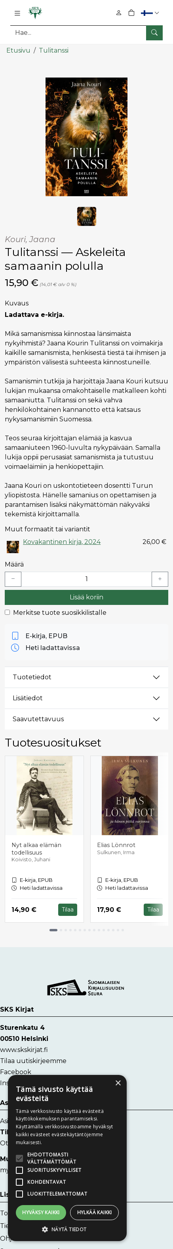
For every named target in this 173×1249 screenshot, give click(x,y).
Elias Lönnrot (116, 844)
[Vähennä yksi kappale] (13, 578)
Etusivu (18, 50)
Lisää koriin (86, 597)
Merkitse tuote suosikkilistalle (59, 612)
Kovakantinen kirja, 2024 (62, 542)
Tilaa (68, 909)
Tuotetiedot (32, 677)
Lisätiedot (28, 698)
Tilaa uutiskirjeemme (33, 1061)
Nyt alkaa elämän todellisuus (36, 848)
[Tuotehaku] (86, 32)
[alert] (67, 1158)
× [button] (118, 1083)
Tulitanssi (53, 50)
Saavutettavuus (38, 719)
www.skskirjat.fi (24, 1050)
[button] (151, 13)
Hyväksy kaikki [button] (41, 1212)
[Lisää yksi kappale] (160, 578)
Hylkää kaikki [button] (94, 1212)
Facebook (15, 1072)
